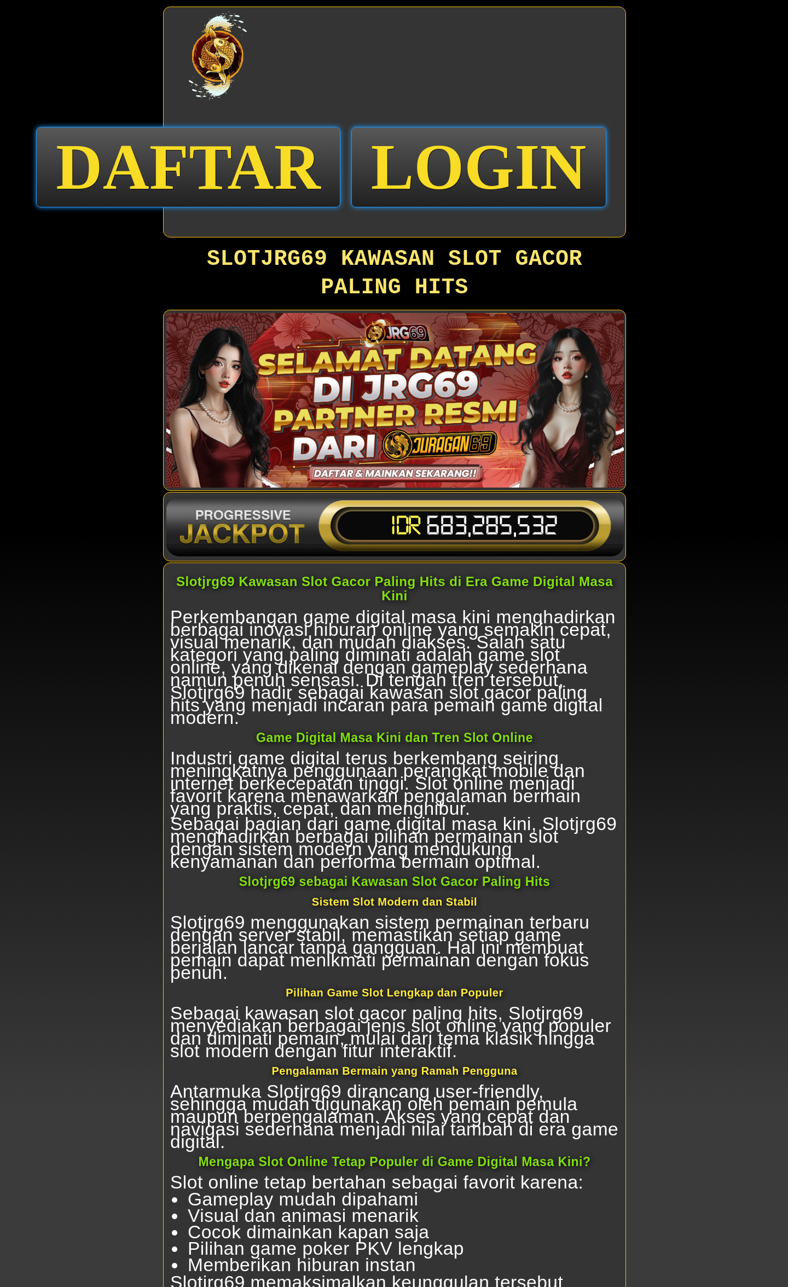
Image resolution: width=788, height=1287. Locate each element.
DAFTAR (188, 166)
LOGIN (479, 166)
